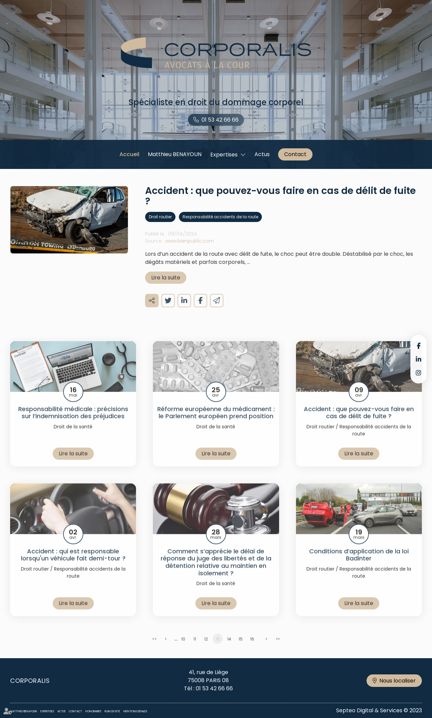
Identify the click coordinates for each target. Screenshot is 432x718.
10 (183, 647)
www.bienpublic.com (189, 248)
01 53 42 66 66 (220, 120)
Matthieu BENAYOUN (174, 154)
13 (217, 647)
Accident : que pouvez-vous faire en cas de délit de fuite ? (359, 420)
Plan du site (112, 711)
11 (194, 647)
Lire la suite (165, 285)
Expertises (224, 154)
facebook (418, 345)
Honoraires (93, 711)
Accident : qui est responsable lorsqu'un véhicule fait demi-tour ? (73, 562)
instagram (418, 372)
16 (252, 647)
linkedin (418, 359)
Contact (295, 154)
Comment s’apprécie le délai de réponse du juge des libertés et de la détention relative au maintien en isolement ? (216, 570)
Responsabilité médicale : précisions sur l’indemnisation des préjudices (73, 420)
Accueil (129, 154)
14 (229, 647)
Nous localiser (397, 681)
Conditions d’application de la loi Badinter (359, 562)
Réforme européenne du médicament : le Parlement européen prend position (216, 420)
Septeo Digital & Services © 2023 (379, 710)
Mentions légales (135, 711)
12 (206, 647)
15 (241, 647)
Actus (262, 154)
